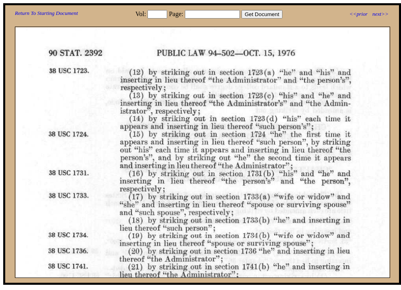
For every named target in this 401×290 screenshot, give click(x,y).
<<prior (358, 14)
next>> (380, 14)
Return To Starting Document (46, 13)
